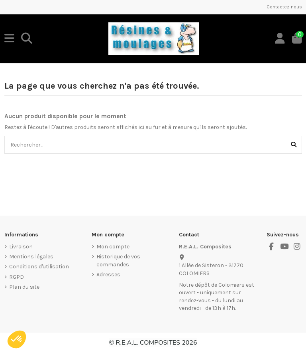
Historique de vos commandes (118, 260)
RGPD (16, 277)
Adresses (108, 274)
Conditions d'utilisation (39, 266)
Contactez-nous (284, 7)
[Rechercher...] (293, 145)
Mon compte (112, 246)
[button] (16, 339)
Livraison (21, 246)
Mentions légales (31, 256)
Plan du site (24, 287)
